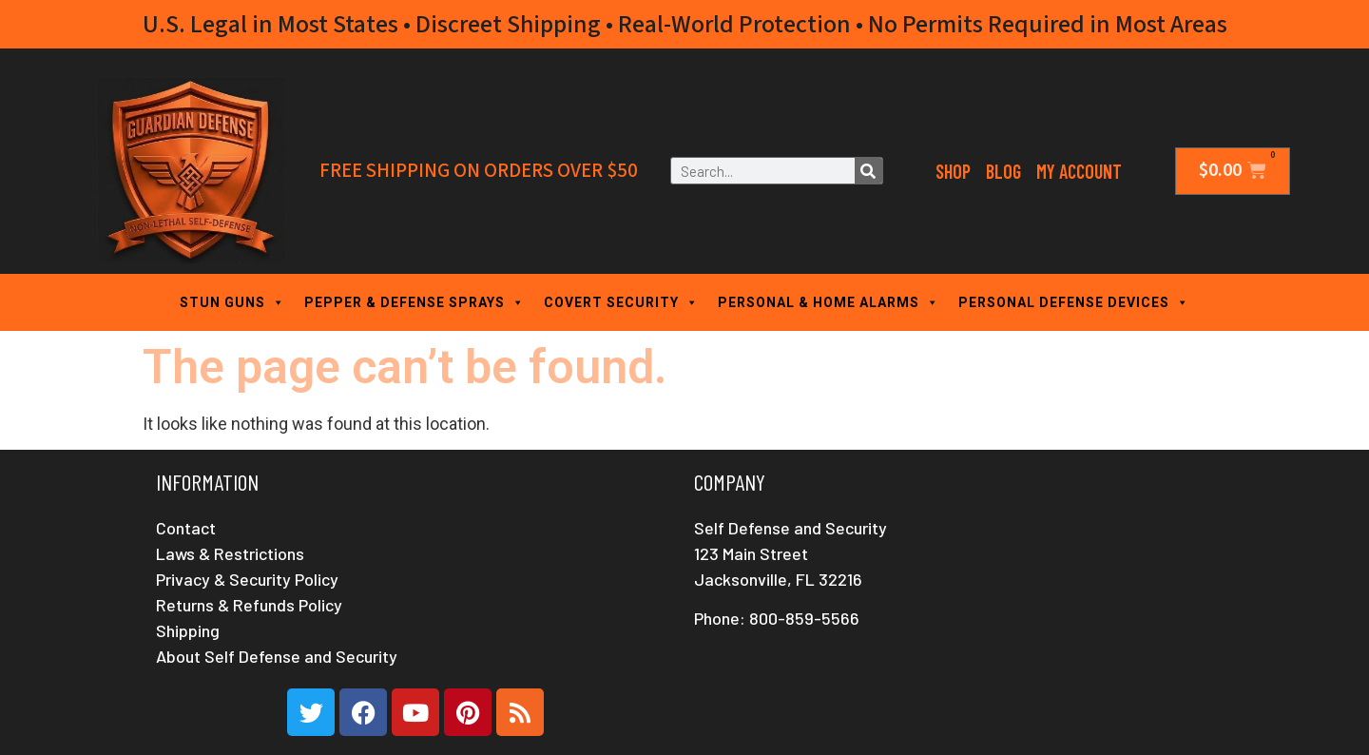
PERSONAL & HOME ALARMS (828, 302)
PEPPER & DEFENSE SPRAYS (414, 302)
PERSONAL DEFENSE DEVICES (1073, 302)
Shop (953, 171)
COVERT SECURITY (621, 302)
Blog (1003, 171)
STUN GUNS (232, 302)
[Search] (868, 171)
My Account (1079, 171)
